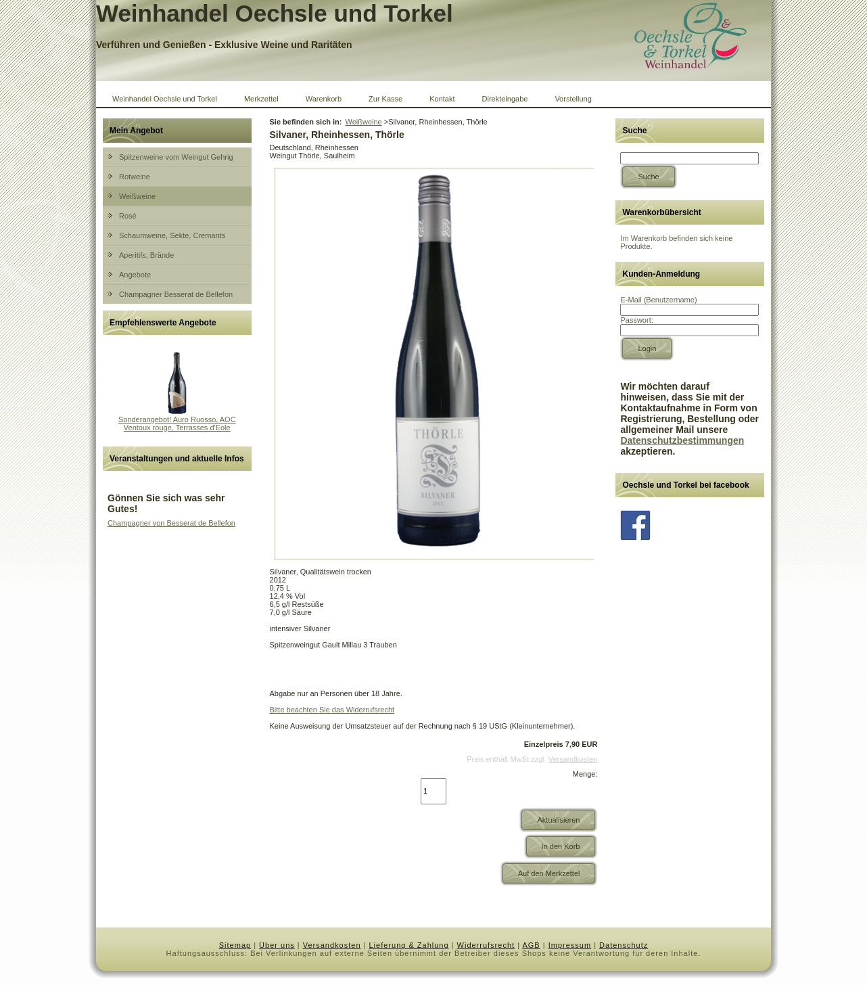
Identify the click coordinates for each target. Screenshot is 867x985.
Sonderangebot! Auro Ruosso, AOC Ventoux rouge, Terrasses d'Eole (177, 423)
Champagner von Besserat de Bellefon (171, 523)
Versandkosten (573, 759)
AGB (531, 945)
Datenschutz (623, 945)
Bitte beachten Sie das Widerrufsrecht (332, 710)
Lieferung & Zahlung (409, 945)
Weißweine (363, 122)
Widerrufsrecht (486, 945)
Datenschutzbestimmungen (682, 440)
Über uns (277, 945)
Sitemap (235, 945)
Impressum (569, 945)
